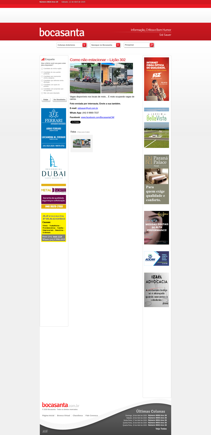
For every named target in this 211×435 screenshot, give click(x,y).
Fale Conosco (92, 415)
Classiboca (78, 415)
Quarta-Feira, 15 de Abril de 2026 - (145, 425)
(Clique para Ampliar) (83, 132)
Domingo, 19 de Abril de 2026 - (146, 415)
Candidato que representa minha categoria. (51, 77)
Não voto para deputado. (51, 93)
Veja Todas (161, 429)
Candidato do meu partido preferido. (51, 73)
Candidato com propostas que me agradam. (52, 89)
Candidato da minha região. (52, 68)
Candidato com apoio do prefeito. (51, 85)
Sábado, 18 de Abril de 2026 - (146, 418)
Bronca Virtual (63, 415)
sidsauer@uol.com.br (88, 108)
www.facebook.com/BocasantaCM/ (97, 117)
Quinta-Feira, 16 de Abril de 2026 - (145, 423)
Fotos (80, 131)
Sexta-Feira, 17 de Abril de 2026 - (145, 420)
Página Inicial (48, 415)
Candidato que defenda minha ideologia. (52, 81)
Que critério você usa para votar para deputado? (52, 64)
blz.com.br (45, 431)
